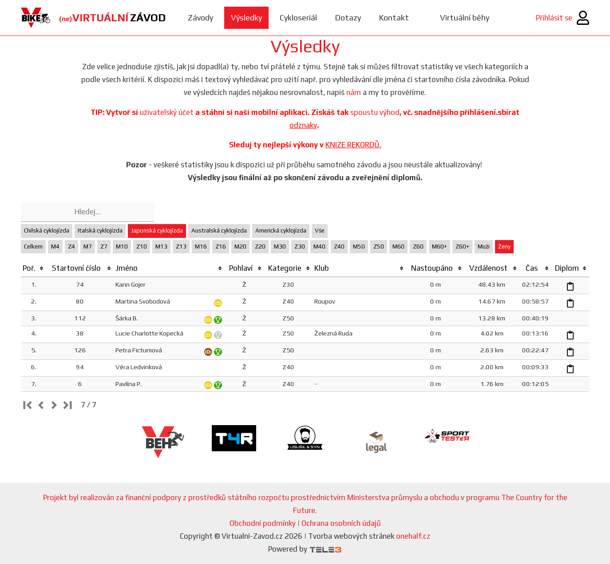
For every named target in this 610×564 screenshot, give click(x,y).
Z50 (378, 246)
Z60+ (462, 246)
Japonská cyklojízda (157, 230)
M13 (161, 246)
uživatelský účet (167, 112)
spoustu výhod (375, 112)
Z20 (260, 246)
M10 (122, 246)
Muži (484, 246)
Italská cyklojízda (100, 230)
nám (353, 92)
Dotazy (348, 17)
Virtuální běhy (464, 17)
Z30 (299, 246)
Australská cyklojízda (219, 230)
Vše (320, 230)
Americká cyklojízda (280, 230)
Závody (200, 17)
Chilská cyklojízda (46, 230)
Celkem (33, 246)
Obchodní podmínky (263, 523)
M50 (359, 246)
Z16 (220, 246)
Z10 (141, 246)
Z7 (103, 246)
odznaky (303, 125)
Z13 (181, 246)
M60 (398, 246)
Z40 (339, 246)
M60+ (439, 246)
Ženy (504, 246)
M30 (280, 246)
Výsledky (246, 17)
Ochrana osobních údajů (341, 523)
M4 (55, 246)
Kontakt (394, 17)
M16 (201, 246)
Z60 (418, 246)
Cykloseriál (298, 17)
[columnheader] (33, 268)
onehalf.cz (413, 536)
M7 (87, 246)
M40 (319, 246)
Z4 (71, 246)
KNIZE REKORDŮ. (353, 144)
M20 (240, 246)
